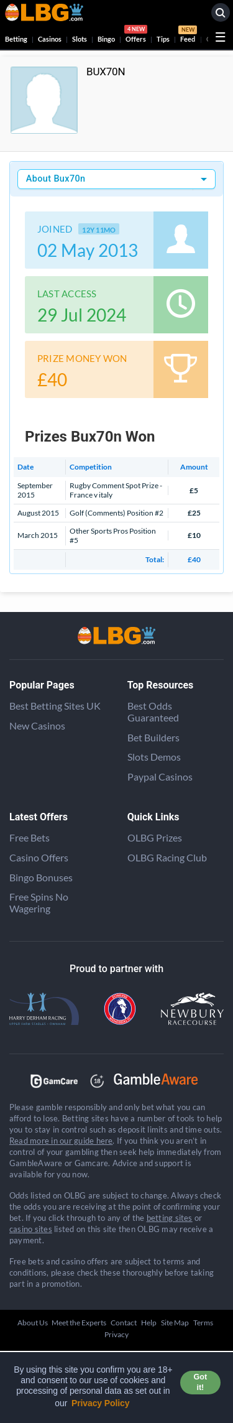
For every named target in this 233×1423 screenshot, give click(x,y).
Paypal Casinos (160, 776)
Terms (203, 1322)
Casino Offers (38, 857)
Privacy (116, 1334)
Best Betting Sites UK (55, 706)
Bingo (106, 39)
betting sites (170, 1218)
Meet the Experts (79, 1322)
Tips (163, 39)
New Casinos (37, 725)
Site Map (175, 1322)
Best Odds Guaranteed (153, 711)
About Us (32, 1322)
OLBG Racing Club (167, 857)
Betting (16, 39)
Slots (79, 39)
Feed (187, 35)
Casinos (50, 39)
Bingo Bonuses (41, 877)
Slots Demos (154, 756)
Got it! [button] (200, 1382)
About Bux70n (56, 179)
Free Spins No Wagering (38, 902)
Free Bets (29, 837)
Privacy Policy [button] (100, 1403)
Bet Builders (153, 737)
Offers (135, 35)
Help (149, 1322)
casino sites (30, 1229)
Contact (124, 1322)
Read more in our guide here (60, 1141)
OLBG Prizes (154, 837)
